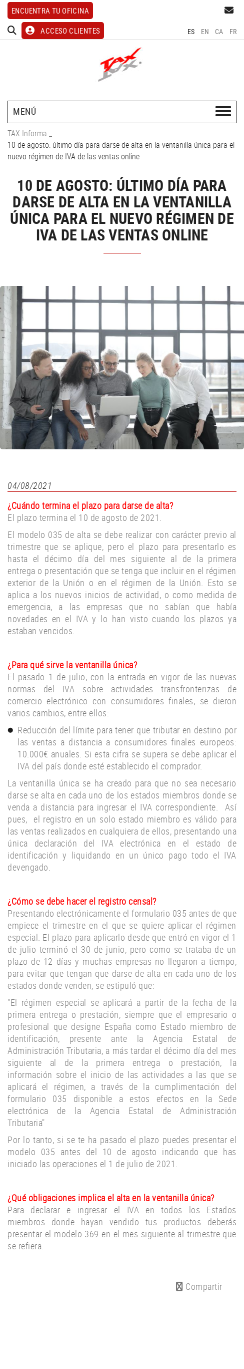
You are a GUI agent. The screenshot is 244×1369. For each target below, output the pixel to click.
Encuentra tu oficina (50, 11)
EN (205, 31)
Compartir (199, 1286)
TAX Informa (27, 133)
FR (233, 31)
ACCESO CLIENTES (63, 31)
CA (219, 31)
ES (191, 31)
